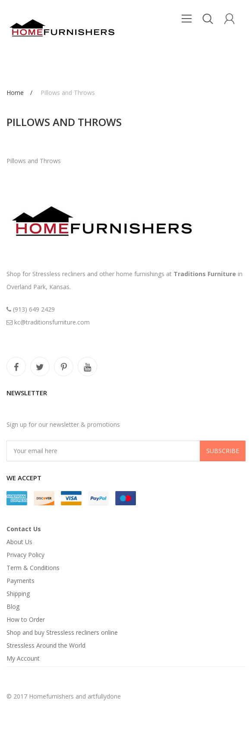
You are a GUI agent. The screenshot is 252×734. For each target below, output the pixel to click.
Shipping (18, 593)
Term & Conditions (33, 568)
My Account (23, 658)
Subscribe (222, 451)
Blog (12, 606)
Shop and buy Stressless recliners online (62, 632)
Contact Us (23, 529)
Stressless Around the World (45, 645)
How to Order (25, 619)
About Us (19, 542)
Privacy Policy (25, 555)
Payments (20, 580)
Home (15, 92)
